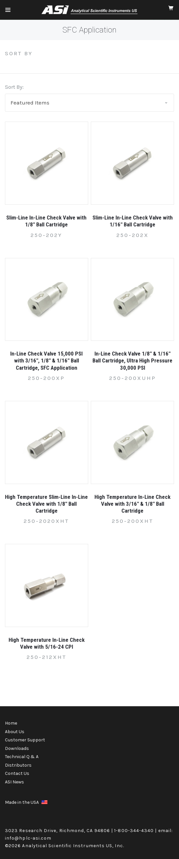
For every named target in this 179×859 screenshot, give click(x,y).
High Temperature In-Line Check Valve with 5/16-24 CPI (47, 643)
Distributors (18, 765)
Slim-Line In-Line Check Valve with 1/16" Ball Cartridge (132, 221)
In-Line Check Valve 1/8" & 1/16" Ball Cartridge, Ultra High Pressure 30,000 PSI (132, 360)
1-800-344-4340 (134, 830)
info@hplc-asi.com (28, 838)
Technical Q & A (21, 756)
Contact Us (17, 773)
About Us (14, 731)
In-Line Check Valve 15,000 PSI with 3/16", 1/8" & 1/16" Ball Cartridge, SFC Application (46, 360)
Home (11, 723)
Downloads (17, 748)
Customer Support (25, 740)
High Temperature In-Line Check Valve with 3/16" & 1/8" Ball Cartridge (132, 504)
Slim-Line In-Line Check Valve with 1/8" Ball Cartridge (46, 221)
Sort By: (14, 86)
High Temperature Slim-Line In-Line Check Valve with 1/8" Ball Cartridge (46, 504)
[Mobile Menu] (8, 9)
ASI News (14, 782)
